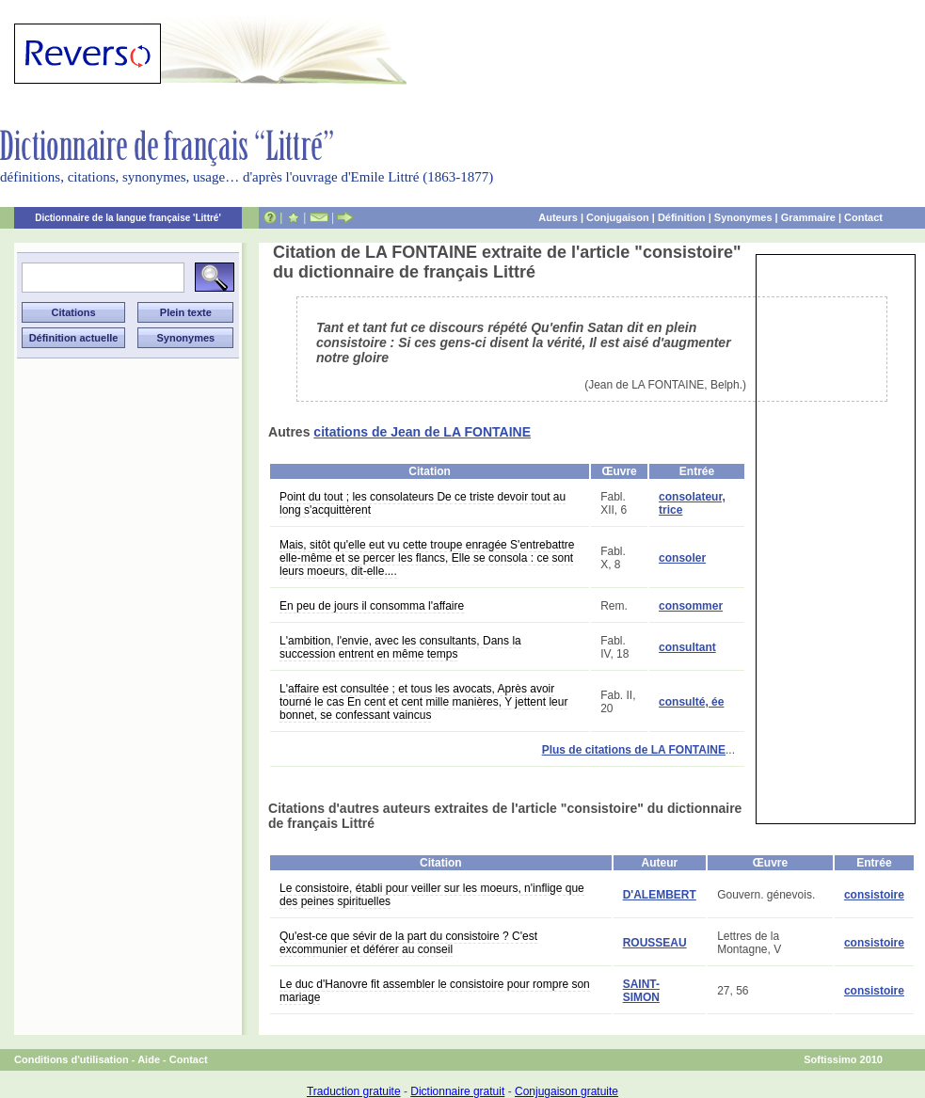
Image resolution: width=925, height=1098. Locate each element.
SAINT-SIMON (641, 991)
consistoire (874, 894)
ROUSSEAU (655, 942)
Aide (148, 1059)
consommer (691, 606)
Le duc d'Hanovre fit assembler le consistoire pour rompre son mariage (434, 991)
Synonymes (743, 217)
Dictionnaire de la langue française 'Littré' (128, 218)
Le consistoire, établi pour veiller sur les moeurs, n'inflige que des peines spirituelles (431, 895)
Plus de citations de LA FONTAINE (634, 749)
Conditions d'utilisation (71, 1059)
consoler (682, 558)
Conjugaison (617, 217)
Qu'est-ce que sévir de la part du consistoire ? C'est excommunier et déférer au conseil (408, 943)
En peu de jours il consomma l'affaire (371, 606)
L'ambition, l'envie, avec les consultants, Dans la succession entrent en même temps (400, 647)
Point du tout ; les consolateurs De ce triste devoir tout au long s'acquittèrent (422, 503)
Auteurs (558, 217)
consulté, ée (691, 701)
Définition (682, 217)
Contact (863, 217)
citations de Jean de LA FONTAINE (422, 431)
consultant (687, 647)
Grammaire (808, 217)
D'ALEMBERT (659, 894)
